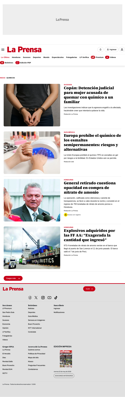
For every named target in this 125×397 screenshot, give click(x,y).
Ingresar (113, 49)
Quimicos (10, 78)
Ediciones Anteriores (64, 376)
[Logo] (18, 50)
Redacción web (69, 162)
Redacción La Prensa (71, 114)
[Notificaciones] (100, 49)
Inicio (2, 78)
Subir (89, 289)
